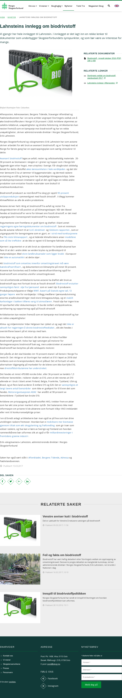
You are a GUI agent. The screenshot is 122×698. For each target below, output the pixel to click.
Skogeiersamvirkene (11, 664)
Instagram (53, 685)
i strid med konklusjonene (64, 233)
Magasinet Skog (96, 6)
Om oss (31, 6)
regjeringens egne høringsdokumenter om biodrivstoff (28, 226)
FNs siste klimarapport (15, 237)
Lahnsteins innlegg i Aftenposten (102, 83)
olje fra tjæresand (29, 287)
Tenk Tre (80, 6)
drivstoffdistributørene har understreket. (25, 368)
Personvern (8, 672)
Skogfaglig (56, 6)
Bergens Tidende (50, 457)
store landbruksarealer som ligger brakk (43, 253)
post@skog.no (53, 664)
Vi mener (43, 6)
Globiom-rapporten (59, 229)
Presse (6, 668)
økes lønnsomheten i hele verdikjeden (46, 169)
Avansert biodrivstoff (11, 158)
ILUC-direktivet (37, 229)
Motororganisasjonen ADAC (22, 392)
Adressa (65, 457)
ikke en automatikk (14, 257)
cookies (12, 681)
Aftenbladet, (34, 457)
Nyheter (68, 6)
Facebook (53, 678)
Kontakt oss (8, 656)
